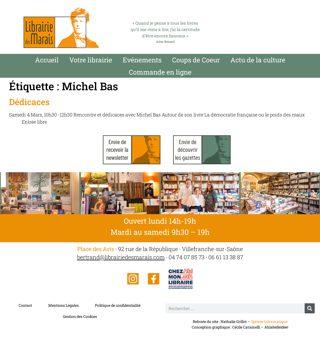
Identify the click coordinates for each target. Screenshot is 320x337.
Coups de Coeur (196, 59)
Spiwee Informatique (269, 321)
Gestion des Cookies (80, 316)
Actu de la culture (257, 59)
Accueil (47, 59)
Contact (25, 305)
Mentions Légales (63, 305)
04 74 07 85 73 (186, 257)
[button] (6, 192)
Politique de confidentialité (118, 305)
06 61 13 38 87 (225, 257)
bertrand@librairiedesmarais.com (121, 257)
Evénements (142, 59)
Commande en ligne (160, 72)
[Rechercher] (310, 308)
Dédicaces (29, 101)
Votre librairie (90, 59)
